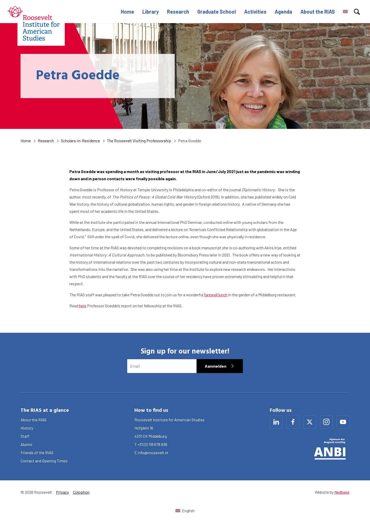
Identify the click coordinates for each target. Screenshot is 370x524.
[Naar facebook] (292, 422)
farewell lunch (215, 294)
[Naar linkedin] (276, 422)
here (82, 305)
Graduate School (216, 11)
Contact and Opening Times (44, 460)
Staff (25, 436)
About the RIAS (317, 11)
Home (127, 11)
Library (150, 11)
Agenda (283, 11)
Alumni (26, 444)
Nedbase (341, 492)
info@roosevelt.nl (153, 452)
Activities (255, 11)
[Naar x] (309, 422)
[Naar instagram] (326, 422)
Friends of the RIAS (37, 452)
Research (178, 11)
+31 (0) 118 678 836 (152, 444)
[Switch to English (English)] (185, 510)
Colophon (81, 492)
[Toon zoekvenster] (356, 11)
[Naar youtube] (343, 422)
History (27, 427)
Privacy (62, 492)
